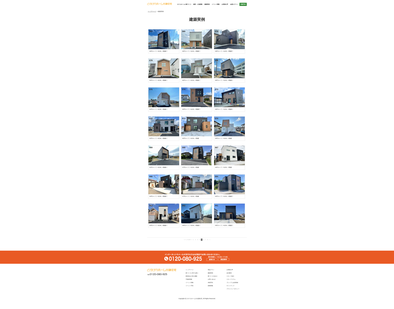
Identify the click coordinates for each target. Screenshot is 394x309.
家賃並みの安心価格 (191, 276)
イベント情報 (215, 4)
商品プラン (211, 269)
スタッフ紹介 (230, 276)
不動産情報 (189, 279)
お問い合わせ (212, 279)
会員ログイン (234, 4)
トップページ (189, 269)
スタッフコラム (231, 279)
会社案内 (229, 273)
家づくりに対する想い (192, 273)
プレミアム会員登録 (232, 282)
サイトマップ (230, 285)
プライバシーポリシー (233, 289)
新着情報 (210, 285)
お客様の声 (225, 4)
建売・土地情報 (197, 4)
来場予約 (243, 4)
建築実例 (207, 4)
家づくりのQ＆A (212, 276)
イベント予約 (189, 285)
